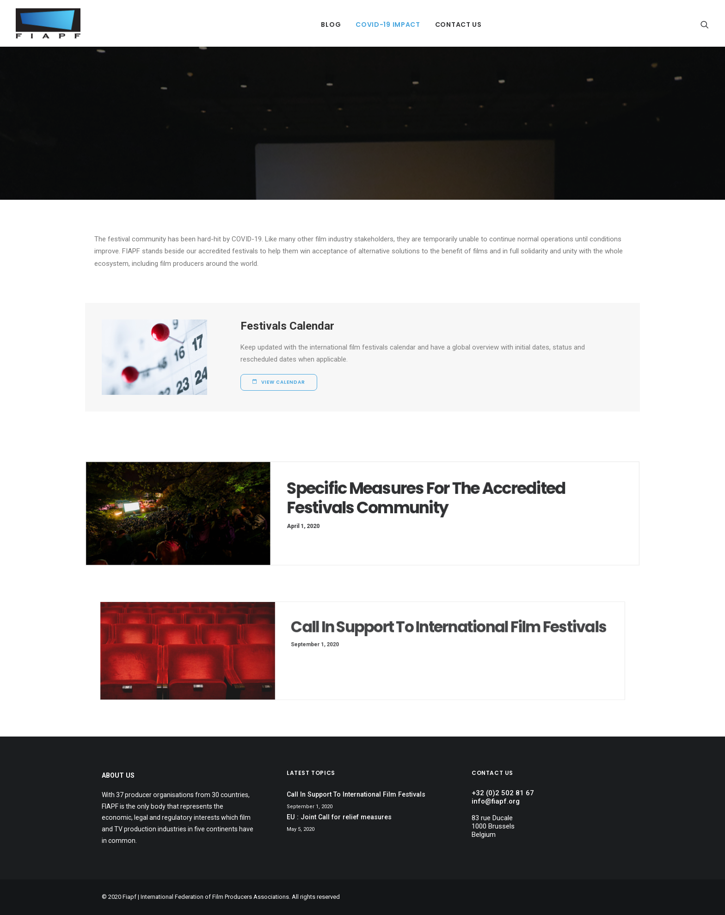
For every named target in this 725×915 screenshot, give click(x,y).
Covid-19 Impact (388, 24)
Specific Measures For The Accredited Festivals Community (419, 499)
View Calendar (278, 382)
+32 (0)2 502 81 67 (503, 793)
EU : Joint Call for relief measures (339, 817)
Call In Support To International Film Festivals (418, 635)
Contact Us (458, 24)
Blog (331, 24)
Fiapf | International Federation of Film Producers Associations (206, 896)
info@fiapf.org (496, 801)
